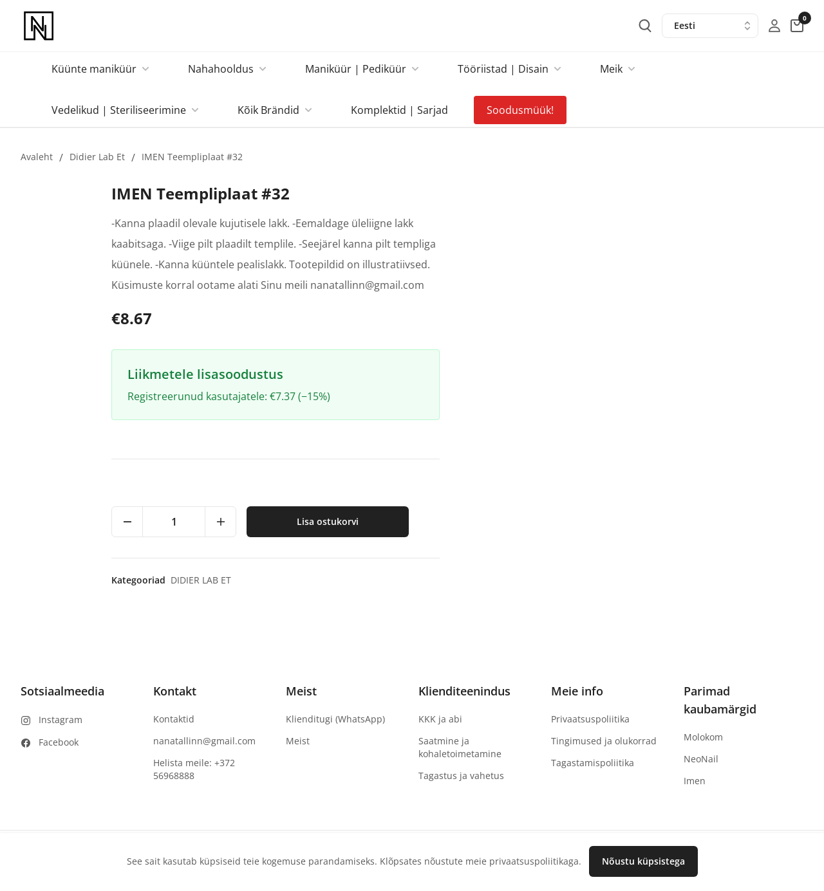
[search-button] (645, 25)
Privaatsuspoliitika (590, 719)
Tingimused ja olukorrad (604, 741)
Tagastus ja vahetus (461, 775)
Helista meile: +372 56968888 (194, 769)
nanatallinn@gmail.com (204, 741)
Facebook (59, 742)
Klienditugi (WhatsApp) (335, 719)
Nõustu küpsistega (643, 861)
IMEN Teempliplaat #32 (192, 157)
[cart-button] (797, 25)
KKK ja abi (440, 719)
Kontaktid (173, 719)
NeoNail (701, 759)
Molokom (703, 737)
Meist (298, 741)
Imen (695, 781)
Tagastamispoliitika (592, 763)
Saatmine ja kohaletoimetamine (459, 747)
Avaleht (37, 157)
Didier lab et (97, 157)
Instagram (60, 719)
